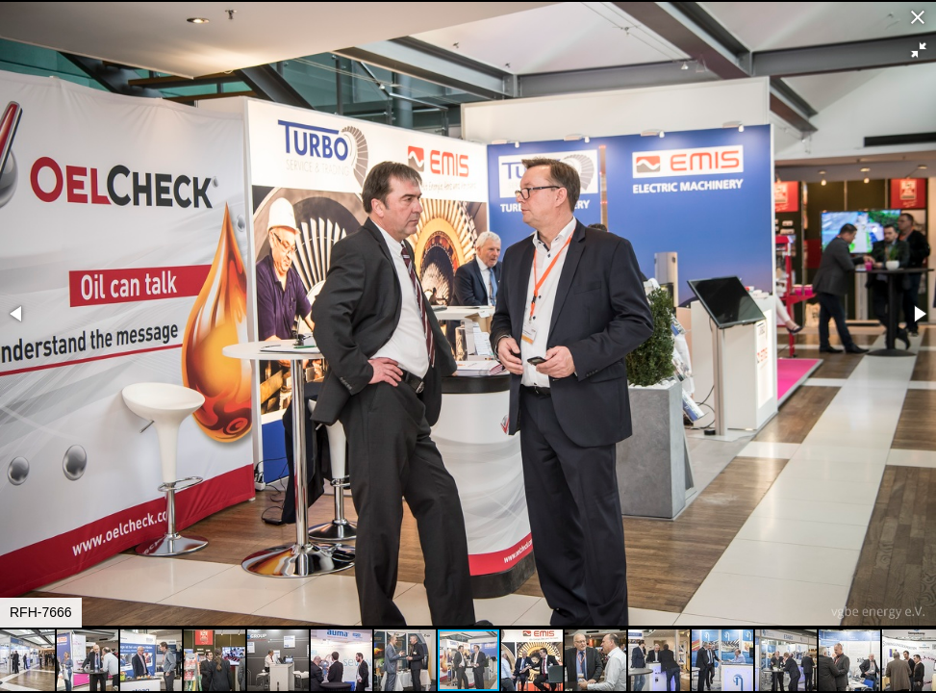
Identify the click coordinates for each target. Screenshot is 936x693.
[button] (918, 50)
